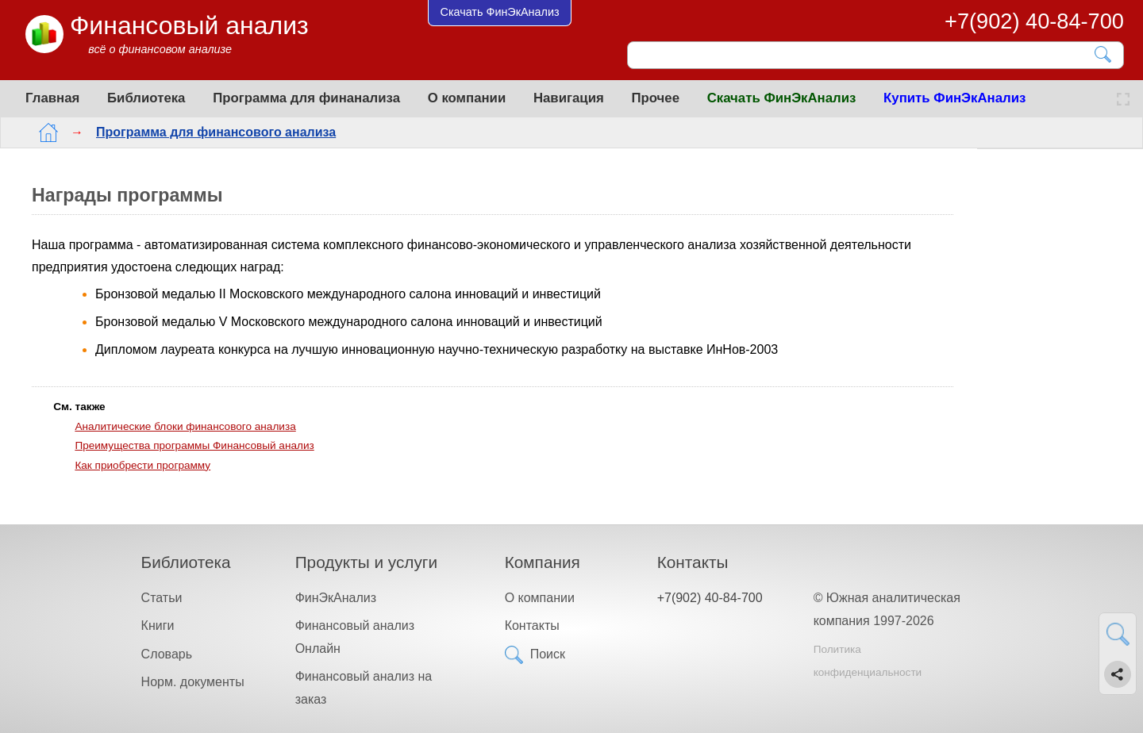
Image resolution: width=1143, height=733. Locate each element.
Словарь (166, 654)
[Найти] (1103, 54)
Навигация (568, 98)
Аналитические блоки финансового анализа (185, 426)
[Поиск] (864, 54)
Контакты (532, 625)
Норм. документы (192, 682)
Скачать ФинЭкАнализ (781, 98)
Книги (158, 625)
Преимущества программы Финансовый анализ (194, 445)
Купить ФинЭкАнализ (954, 98)
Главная (52, 98)
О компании (467, 98)
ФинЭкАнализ (335, 597)
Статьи (162, 597)
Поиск (547, 654)
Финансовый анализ (189, 25)
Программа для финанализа (306, 98)
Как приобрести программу (142, 465)
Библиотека (146, 98)
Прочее (655, 98)
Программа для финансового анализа (203, 132)
